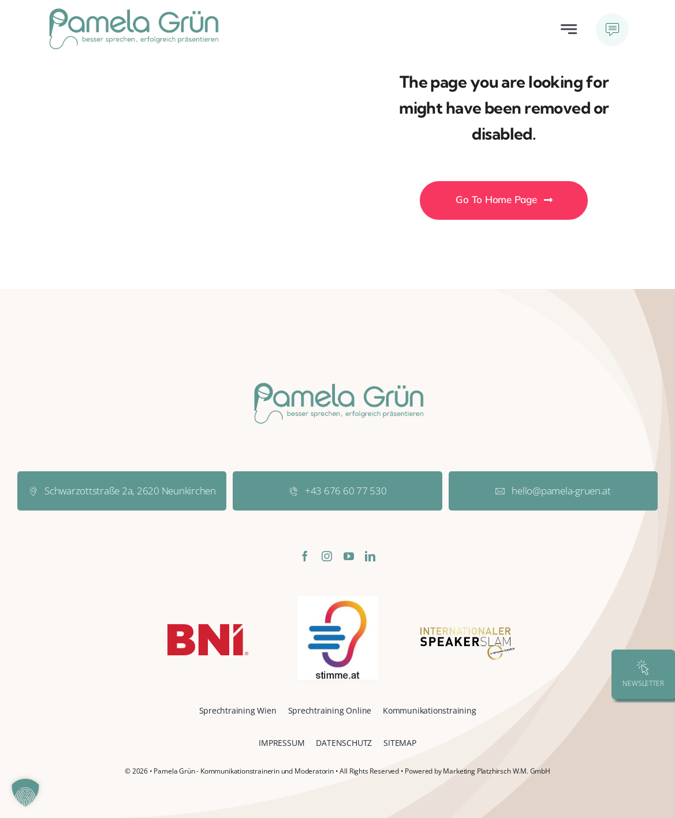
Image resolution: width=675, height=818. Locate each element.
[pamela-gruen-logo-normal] (132, 11)
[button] (25, 792)
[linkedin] (370, 556)
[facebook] (305, 556)
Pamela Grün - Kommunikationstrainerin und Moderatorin (243, 771)
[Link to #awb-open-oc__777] (612, 29)
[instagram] (327, 556)
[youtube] (349, 556)
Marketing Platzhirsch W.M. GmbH (496, 771)
